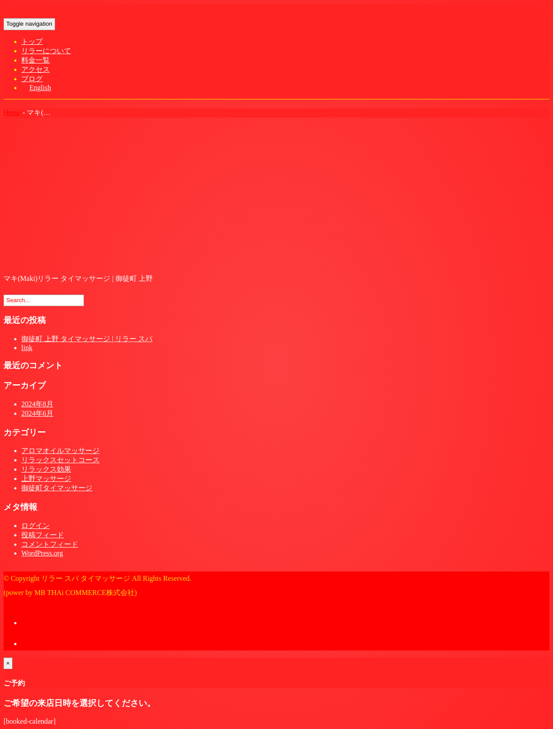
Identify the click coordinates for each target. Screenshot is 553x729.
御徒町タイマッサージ (56, 488)
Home (12, 112)
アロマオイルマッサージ (60, 450)
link (26, 347)
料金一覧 (35, 60)
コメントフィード (49, 544)
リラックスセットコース (60, 460)
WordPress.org (42, 553)
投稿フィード (42, 535)
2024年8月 (37, 404)
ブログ (32, 79)
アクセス (35, 69)
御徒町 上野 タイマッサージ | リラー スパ (86, 339)
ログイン (35, 525)
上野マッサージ (46, 478)
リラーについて (46, 51)
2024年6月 (37, 413)
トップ (32, 41)
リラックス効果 (46, 469)
